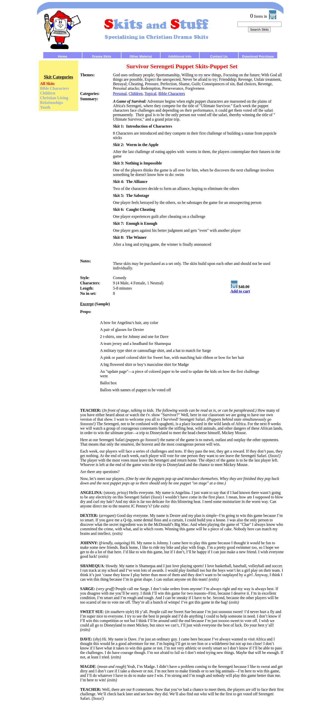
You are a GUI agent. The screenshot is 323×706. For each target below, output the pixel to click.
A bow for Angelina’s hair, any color (129, 322)
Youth (45, 107)
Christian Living (54, 98)
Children (47, 93)
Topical (151, 93)
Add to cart (240, 291)
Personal (120, 93)
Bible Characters (54, 88)
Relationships (51, 102)
